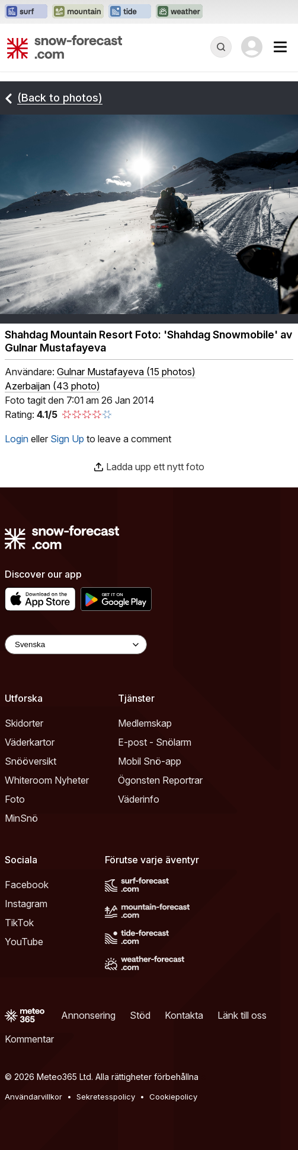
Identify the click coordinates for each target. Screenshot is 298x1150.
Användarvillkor (33, 1096)
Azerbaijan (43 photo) (52, 386)
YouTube (24, 942)
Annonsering (88, 1015)
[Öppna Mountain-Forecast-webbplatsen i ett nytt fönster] (78, 12)
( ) (126, 372)
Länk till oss (242, 1015)
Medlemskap (145, 723)
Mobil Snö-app (149, 761)
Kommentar (29, 1039)
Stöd (140, 1015)
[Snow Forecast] (64, 47)
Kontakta (184, 1015)
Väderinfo (138, 799)
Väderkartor (30, 742)
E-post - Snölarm (154, 742)
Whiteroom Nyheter (47, 780)
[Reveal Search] (221, 47)
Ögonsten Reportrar (160, 780)
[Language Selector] (76, 644)
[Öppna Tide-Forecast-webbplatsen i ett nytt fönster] (129, 12)
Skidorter (24, 723)
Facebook (27, 885)
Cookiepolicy (173, 1096)
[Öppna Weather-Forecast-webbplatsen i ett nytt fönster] (179, 12)
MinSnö (21, 818)
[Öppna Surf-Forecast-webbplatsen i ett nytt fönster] (26, 12)
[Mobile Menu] (280, 47)
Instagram (26, 904)
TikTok (19, 923)
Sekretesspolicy (105, 1096)
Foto (15, 799)
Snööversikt (30, 761)
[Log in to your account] (251, 47)
